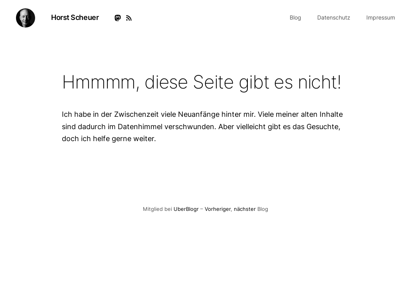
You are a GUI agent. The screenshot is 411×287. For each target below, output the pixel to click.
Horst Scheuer (75, 17)
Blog (295, 17)
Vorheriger (218, 209)
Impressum (380, 17)
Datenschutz (333, 17)
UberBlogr (186, 209)
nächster (245, 209)
